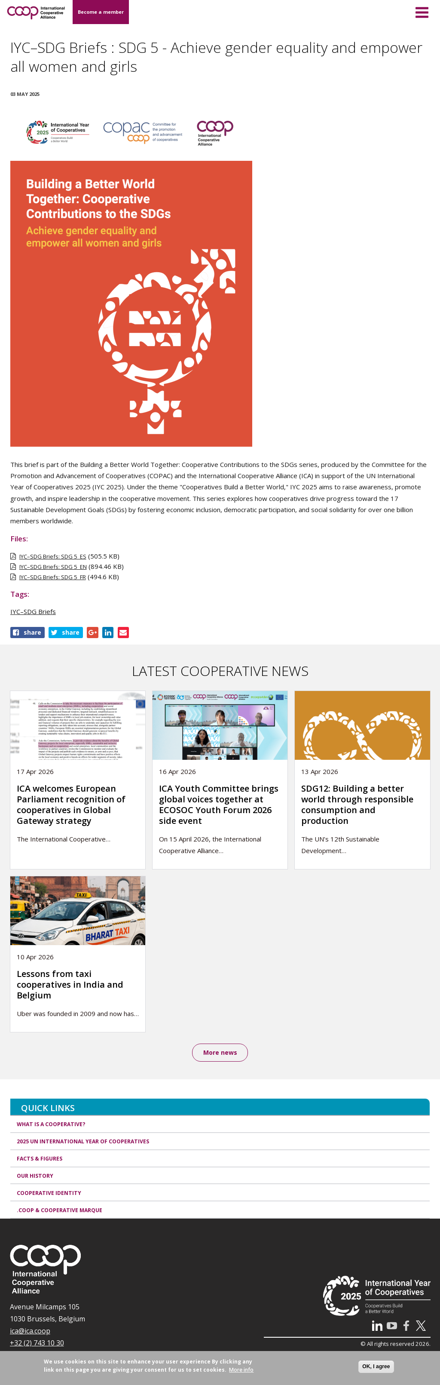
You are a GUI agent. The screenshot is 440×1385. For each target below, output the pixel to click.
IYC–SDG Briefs (33, 611)
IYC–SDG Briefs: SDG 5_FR (52, 577)
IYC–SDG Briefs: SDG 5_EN (53, 567)
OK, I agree (376, 1367)
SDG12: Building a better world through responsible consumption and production (357, 804)
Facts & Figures (39, 1159)
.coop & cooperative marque (59, 1210)
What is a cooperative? (51, 1125)
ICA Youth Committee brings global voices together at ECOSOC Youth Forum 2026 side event (218, 804)
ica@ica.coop (30, 1331)
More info (241, 1369)
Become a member (101, 12)
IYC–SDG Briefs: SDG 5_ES (52, 556)
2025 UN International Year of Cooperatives (83, 1141)
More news (220, 1053)
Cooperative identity (49, 1193)
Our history (35, 1176)
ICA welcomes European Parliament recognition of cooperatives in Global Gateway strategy (71, 804)
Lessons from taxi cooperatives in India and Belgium (70, 984)
